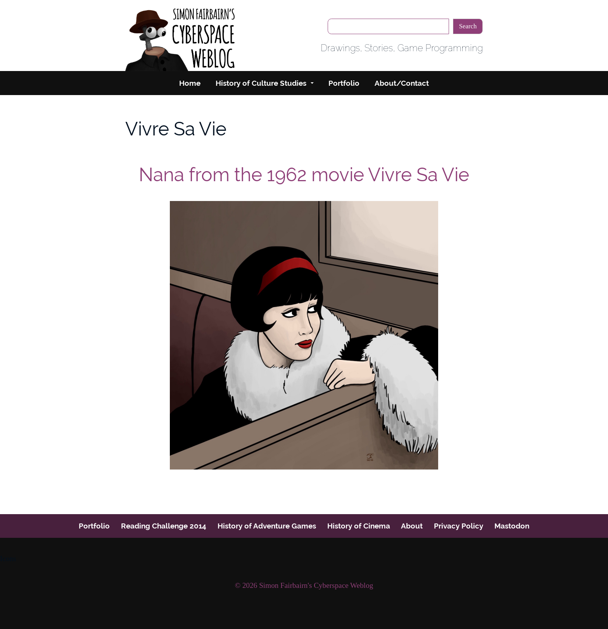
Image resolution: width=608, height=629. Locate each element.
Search (468, 26)
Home (189, 83)
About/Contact (402, 83)
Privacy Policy (458, 526)
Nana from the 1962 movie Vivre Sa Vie (304, 174)
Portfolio (343, 83)
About (412, 526)
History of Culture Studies (261, 83)
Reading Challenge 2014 (163, 526)
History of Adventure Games (267, 526)
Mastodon (511, 526)
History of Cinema (358, 526)
